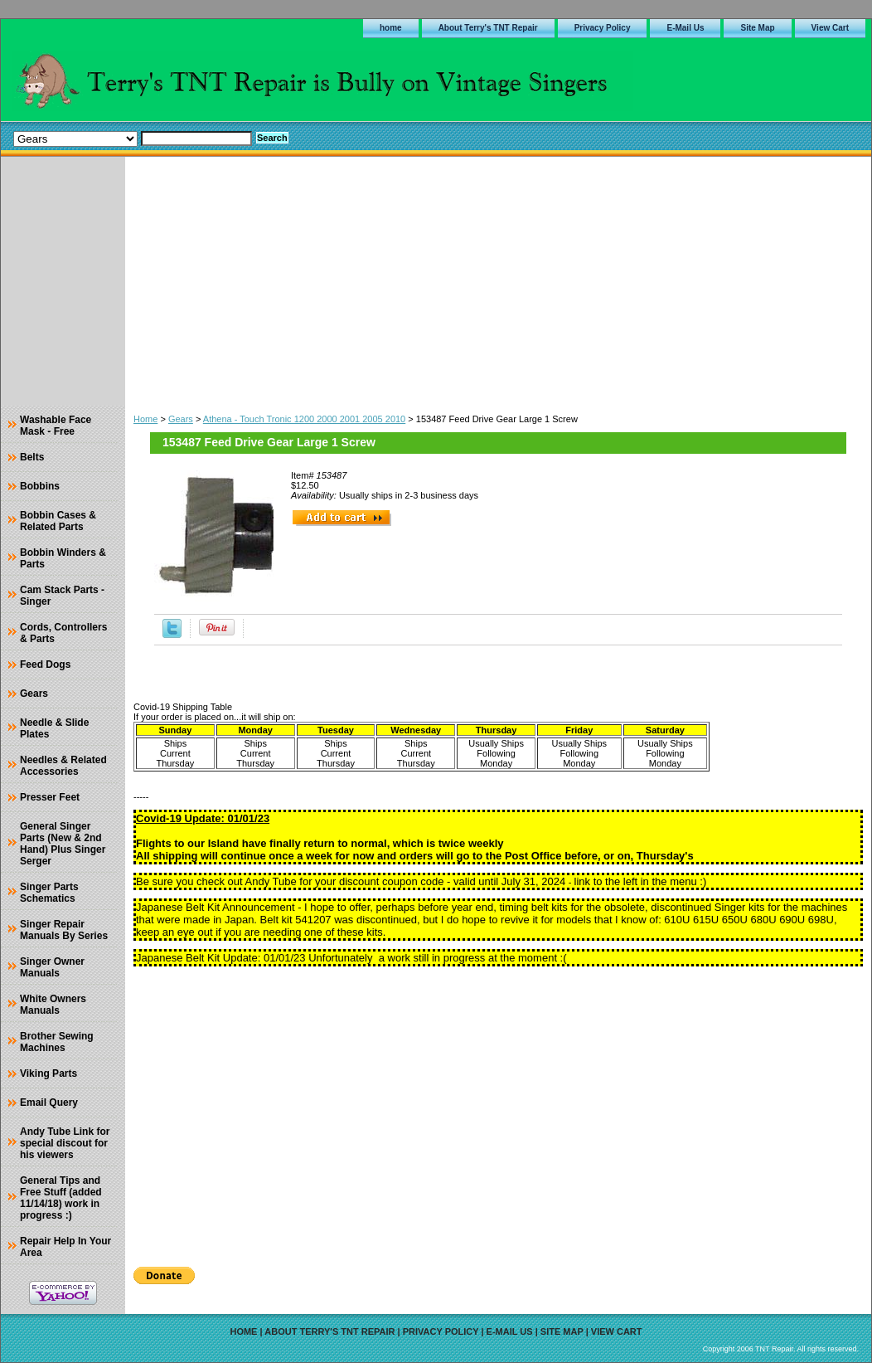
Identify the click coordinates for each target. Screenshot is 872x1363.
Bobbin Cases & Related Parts (58, 521)
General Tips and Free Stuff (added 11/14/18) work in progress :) (61, 1198)
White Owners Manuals (53, 1004)
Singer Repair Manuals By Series (64, 930)
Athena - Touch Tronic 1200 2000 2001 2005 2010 (304, 419)
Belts (32, 457)
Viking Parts (48, 1073)
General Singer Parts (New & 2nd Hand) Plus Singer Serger (62, 843)
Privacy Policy (602, 27)
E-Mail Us (685, 27)
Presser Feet (50, 797)
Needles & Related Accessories (63, 765)
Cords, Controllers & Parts (63, 633)
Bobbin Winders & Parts (63, 558)
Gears (180, 419)
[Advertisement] (498, 281)
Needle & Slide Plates (54, 728)
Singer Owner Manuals (52, 967)
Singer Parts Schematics (49, 892)
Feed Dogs (45, 664)
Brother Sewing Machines (57, 1042)
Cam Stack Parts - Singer (62, 595)
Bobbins (40, 486)
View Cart (830, 27)
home (391, 27)
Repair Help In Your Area (65, 1246)
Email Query (49, 1102)
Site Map (757, 27)
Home (145, 419)
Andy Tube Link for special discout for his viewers (64, 1143)
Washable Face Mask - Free (55, 425)
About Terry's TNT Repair (488, 27)
